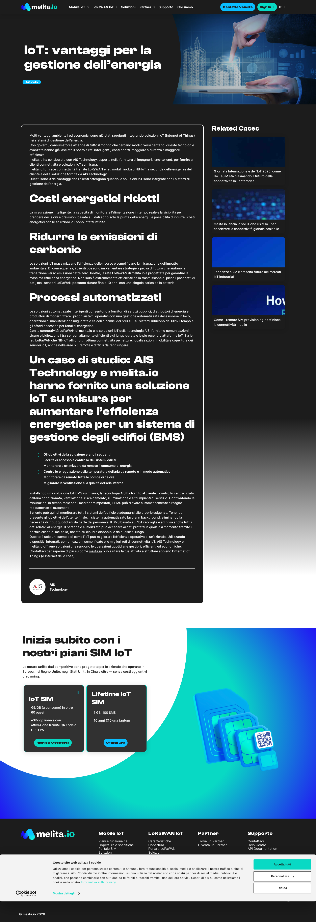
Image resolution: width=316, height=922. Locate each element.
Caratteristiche (159, 841)
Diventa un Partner (212, 845)
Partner (145, 7)
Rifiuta (282, 908)
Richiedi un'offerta (52, 743)
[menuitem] (287, 7)
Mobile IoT (77, 7)
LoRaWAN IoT (103, 7)
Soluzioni (128, 7)
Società (108, 861)
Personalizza (282, 897)
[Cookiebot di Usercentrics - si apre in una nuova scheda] (26, 914)
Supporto (166, 7)
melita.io (95, 551)
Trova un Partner (211, 841)
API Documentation (262, 849)
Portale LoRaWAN (161, 849)
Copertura (156, 845)
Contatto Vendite (238, 7)
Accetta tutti (282, 885)
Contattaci (256, 841)
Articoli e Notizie (111, 872)
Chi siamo (185, 7)
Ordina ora (115, 743)
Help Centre (257, 845)
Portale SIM (107, 849)
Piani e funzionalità (113, 841)
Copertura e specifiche (116, 845)
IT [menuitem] (280, 7)
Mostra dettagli (64, 914)
